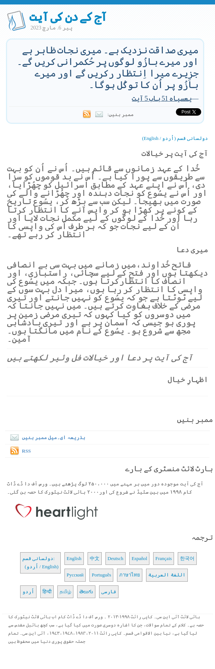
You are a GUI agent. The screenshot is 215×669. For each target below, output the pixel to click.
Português (101, 575)
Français (163, 558)
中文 (94, 558)
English (74, 558)
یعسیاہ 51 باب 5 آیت (162, 98)
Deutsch (116, 558)
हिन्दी (46, 591)
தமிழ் (65, 591)
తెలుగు (86, 591)
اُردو (28, 591)
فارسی (108, 591)
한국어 (187, 558)
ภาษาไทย (129, 575)
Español (139, 558)
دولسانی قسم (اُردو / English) (175, 138)
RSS (26, 451)
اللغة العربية (166, 575)
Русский (75, 575)
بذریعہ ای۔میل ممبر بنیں (46, 437)
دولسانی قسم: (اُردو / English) (40, 562)
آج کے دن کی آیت (68, 17)
